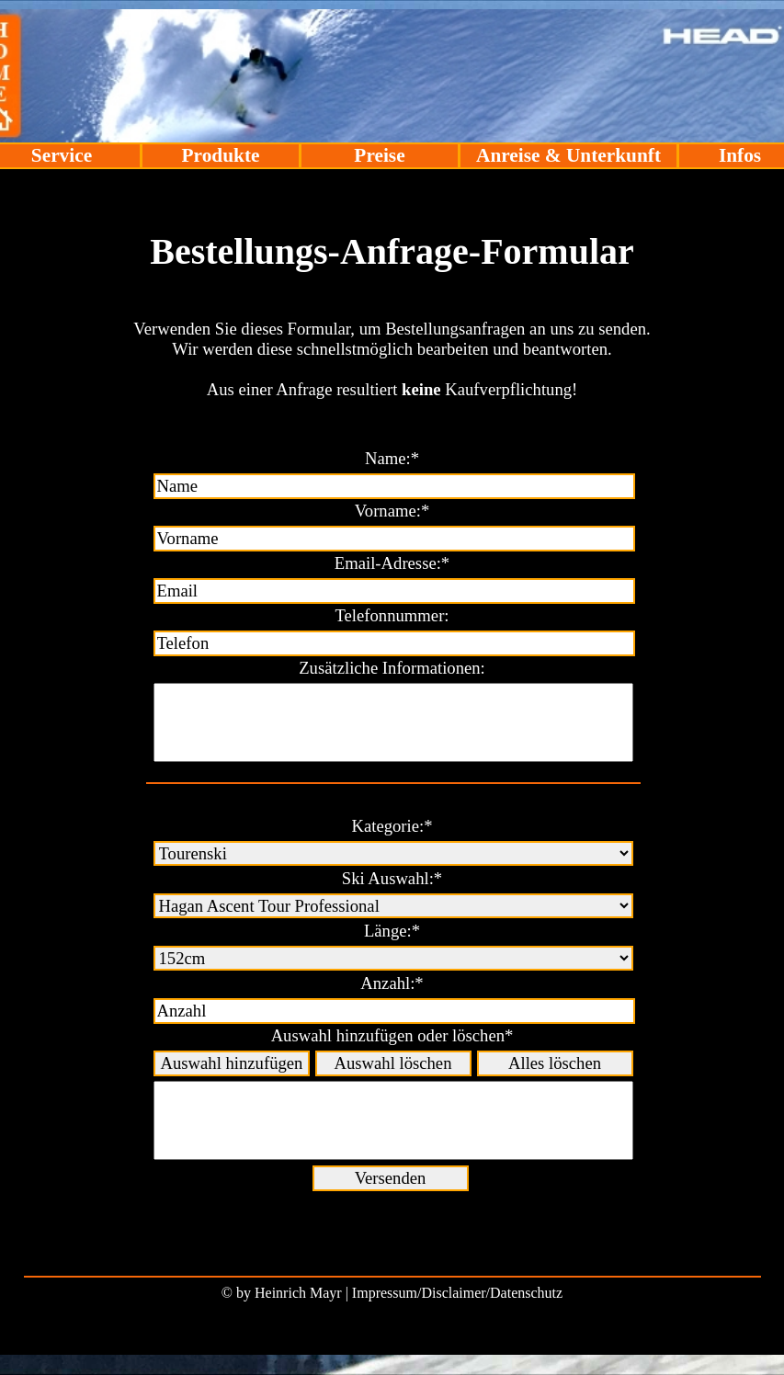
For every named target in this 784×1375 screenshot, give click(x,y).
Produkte (221, 155)
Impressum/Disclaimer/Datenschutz (457, 1293)
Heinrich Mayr (298, 1293)
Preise (379, 155)
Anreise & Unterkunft (568, 155)
